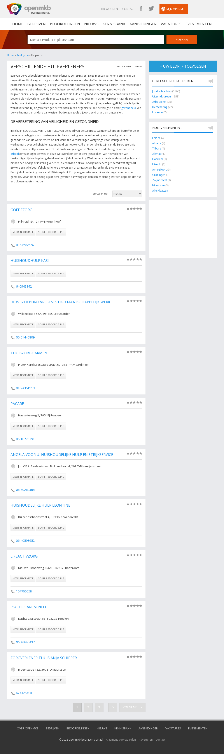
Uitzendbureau (161, 96)
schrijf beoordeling (51, 232)
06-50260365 (25, 490)
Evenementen (199, 23)
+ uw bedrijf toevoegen (183, 66)
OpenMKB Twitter (151, 8)
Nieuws (91, 23)
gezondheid (128, 108)
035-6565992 (25, 245)
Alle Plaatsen (160, 191)
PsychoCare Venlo (28, 607)
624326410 (24, 693)
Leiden (156, 138)
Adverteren (146, 739)
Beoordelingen (65, 23)
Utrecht (156, 164)
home (17, 23)
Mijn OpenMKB (173, 9)
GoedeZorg (21, 209)
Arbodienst (159, 102)
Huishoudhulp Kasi (29, 260)
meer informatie (22, 232)
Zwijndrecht (159, 180)
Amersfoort (159, 169)
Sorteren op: (100, 194)
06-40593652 (25, 540)
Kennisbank (114, 23)
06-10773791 (25, 439)
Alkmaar (157, 154)
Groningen (158, 175)
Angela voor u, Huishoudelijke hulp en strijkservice (61, 454)
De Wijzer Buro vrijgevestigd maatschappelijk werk (60, 302)
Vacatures (171, 23)
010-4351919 (25, 388)
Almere (156, 143)
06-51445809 (25, 337)
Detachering (159, 107)
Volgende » (132, 707)
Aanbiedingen (143, 23)
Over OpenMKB (27, 728)
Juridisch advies (162, 91)
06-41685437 (25, 642)
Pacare (17, 403)
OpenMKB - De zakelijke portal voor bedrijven (29, 9)
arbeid (14, 154)
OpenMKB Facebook (141, 8)
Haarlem (157, 159)
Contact (128, 9)
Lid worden (109, 9)
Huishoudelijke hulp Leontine (40, 505)
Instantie (157, 112)
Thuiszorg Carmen (28, 353)
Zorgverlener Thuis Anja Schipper (43, 657)
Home (10, 55)
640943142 (24, 286)
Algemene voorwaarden (121, 739)
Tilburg (156, 148)
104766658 (24, 591)
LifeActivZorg (24, 556)
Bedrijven (36, 23)
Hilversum (158, 185)
